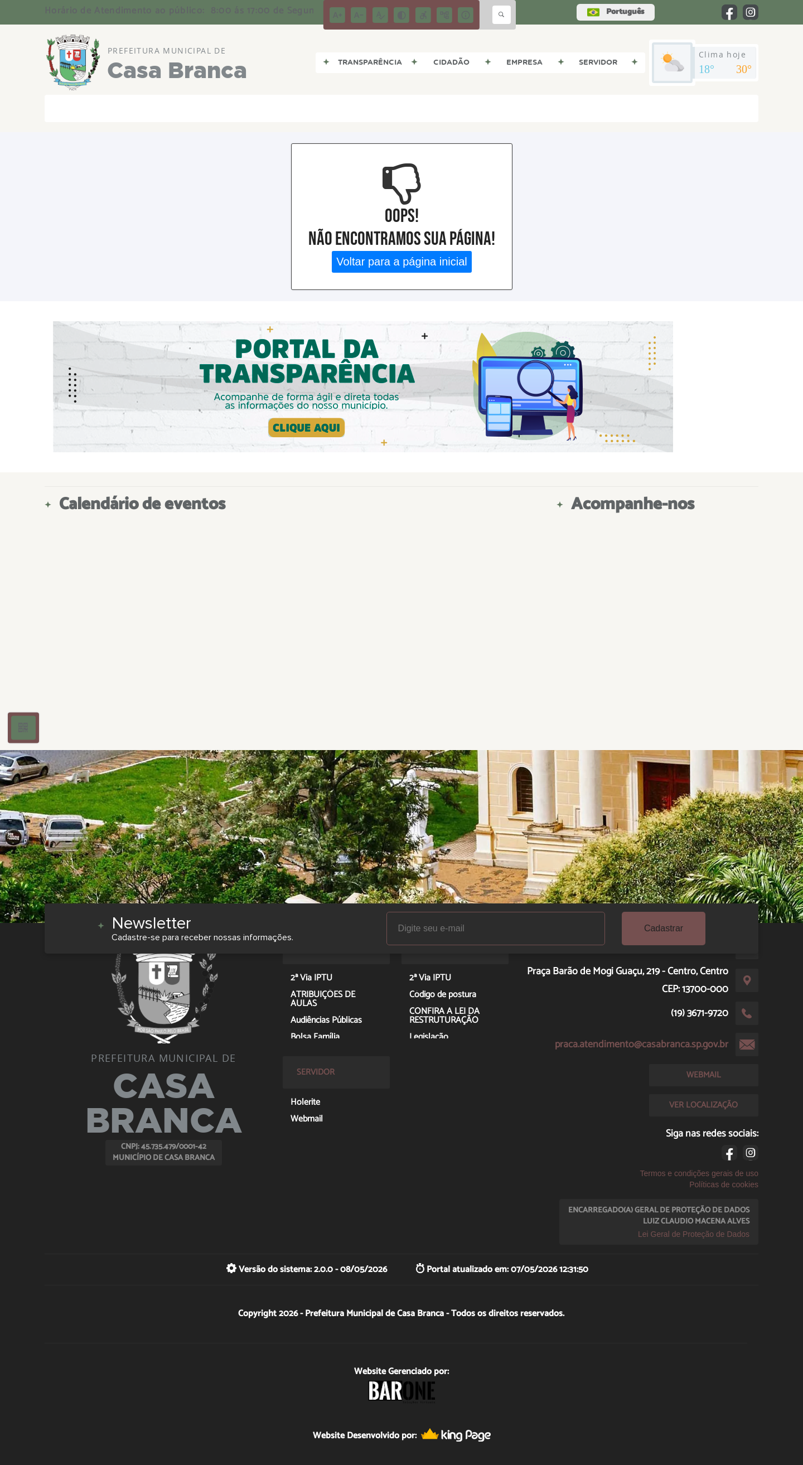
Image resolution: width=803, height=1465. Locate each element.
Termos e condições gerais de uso (699, 1173)
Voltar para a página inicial (401, 261)
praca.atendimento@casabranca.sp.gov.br (641, 1044)
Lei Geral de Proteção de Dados (693, 1234)
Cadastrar (663, 928)
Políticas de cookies (723, 1184)
